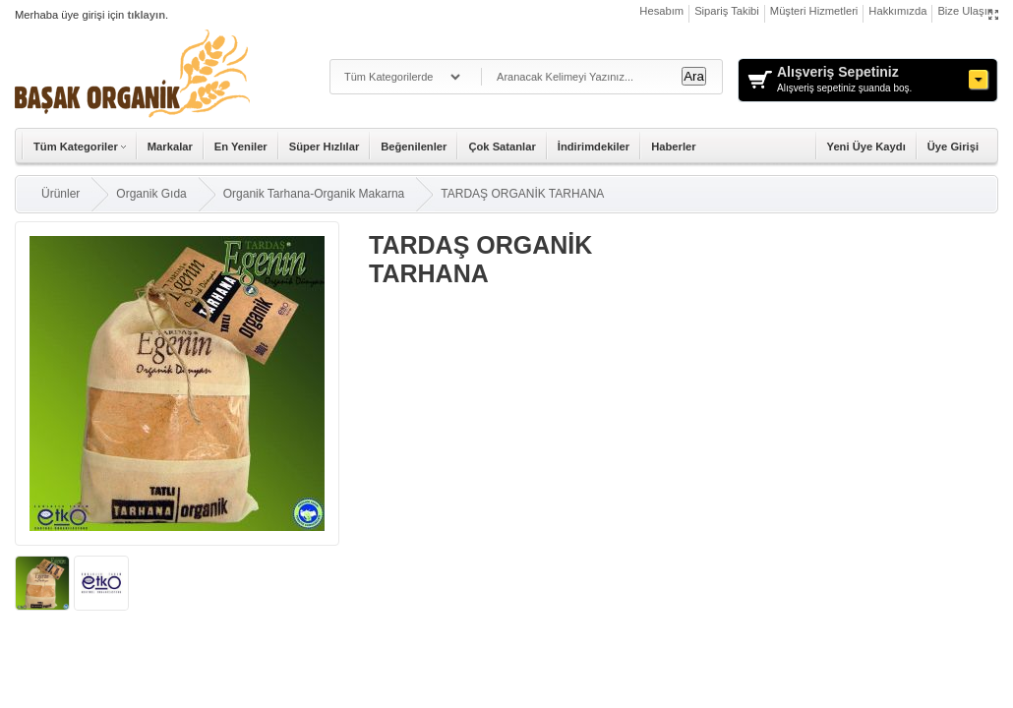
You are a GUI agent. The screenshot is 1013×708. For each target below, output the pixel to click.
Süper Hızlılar (324, 146)
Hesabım (661, 11)
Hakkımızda (897, 11)
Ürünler (60, 194)
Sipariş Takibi (726, 11)
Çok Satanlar (501, 146)
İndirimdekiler (593, 146)
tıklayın (146, 15)
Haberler (673, 146)
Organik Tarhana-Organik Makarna (314, 194)
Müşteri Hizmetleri (814, 11)
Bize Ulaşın (965, 11)
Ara (694, 76)
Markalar (170, 146)
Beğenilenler (414, 146)
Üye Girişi (953, 146)
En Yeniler (241, 146)
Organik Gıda (151, 194)
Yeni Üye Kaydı (866, 146)
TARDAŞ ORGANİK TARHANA (522, 194)
